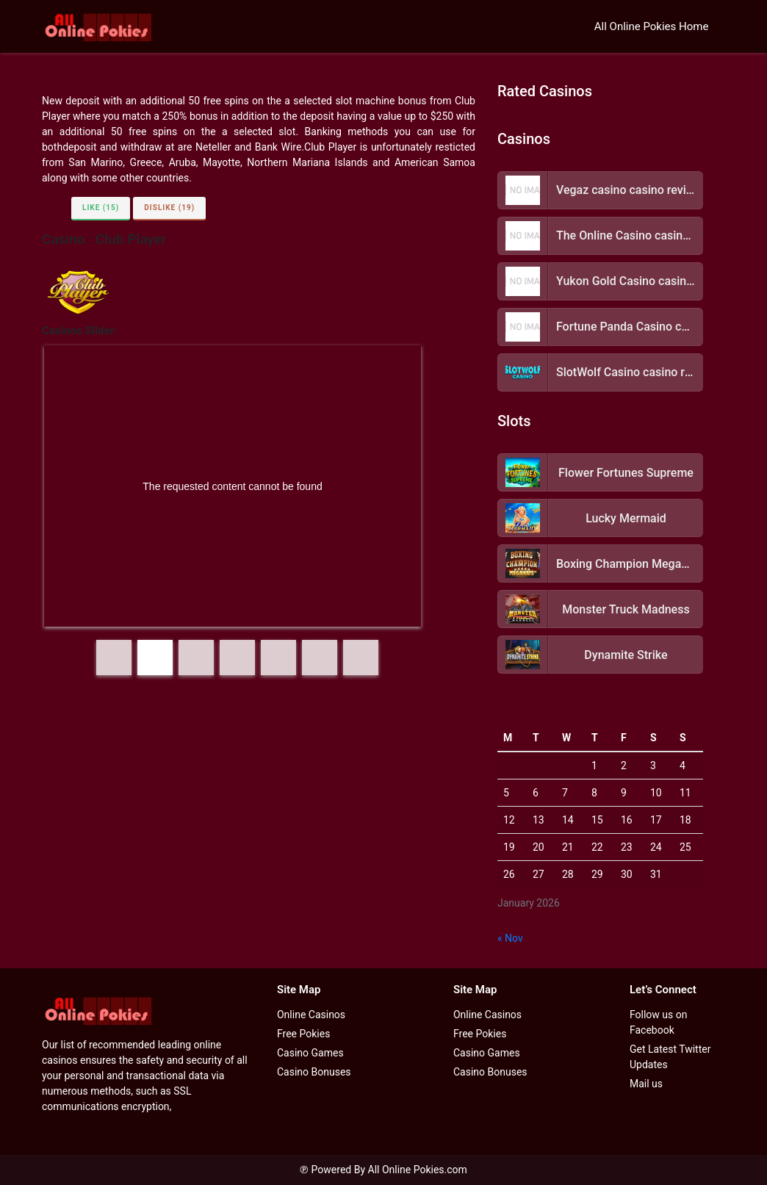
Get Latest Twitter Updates (670, 1056)
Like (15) (100, 207)
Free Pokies (303, 1034)
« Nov (510, 938)
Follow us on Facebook (659, 1022)
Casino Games (310, 1053)
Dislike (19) (169, 207)
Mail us (646, 1083)
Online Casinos (311, 1014)
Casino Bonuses (314, 1072)
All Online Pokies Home (651, 26)
